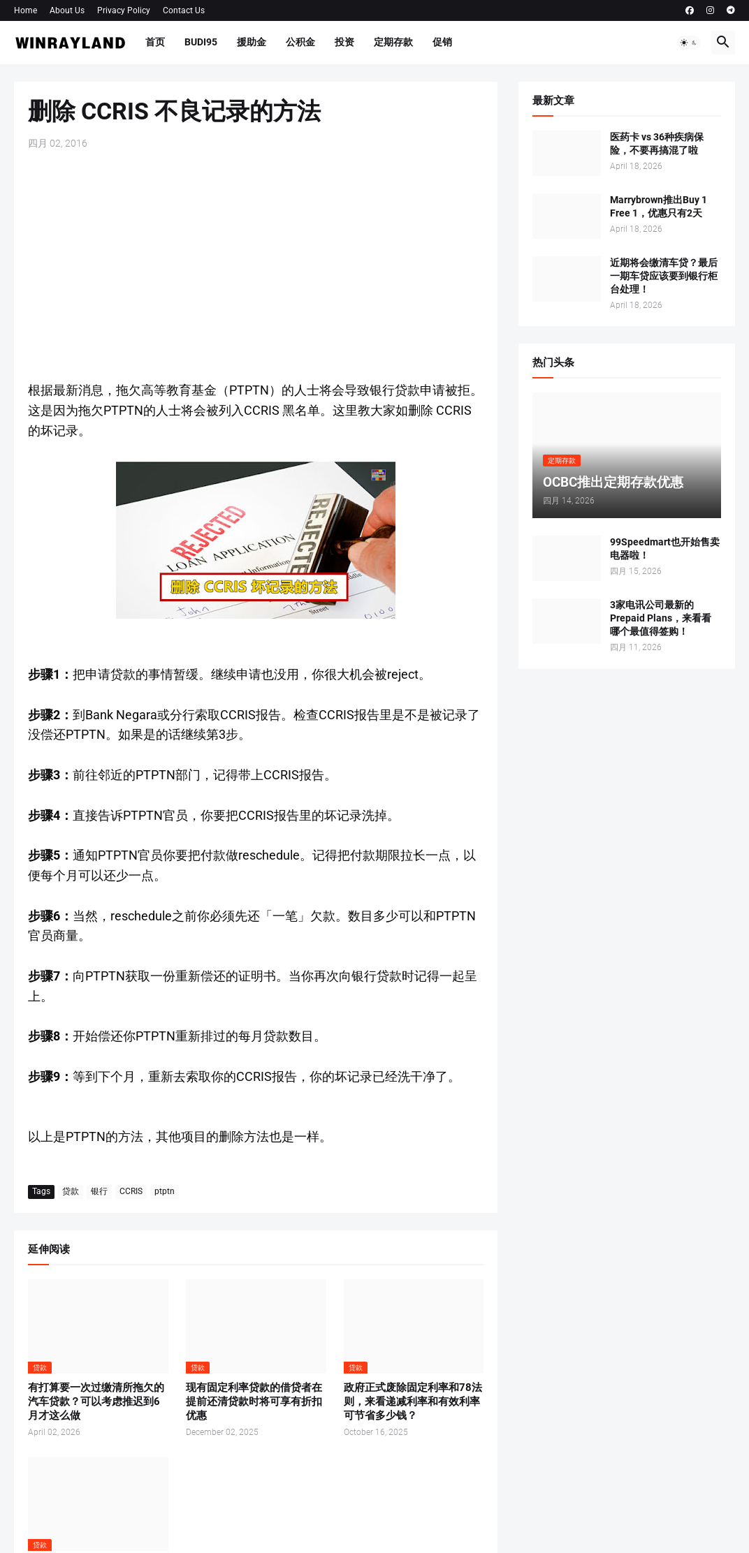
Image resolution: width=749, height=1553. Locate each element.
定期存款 (393, 41)
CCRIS (131, 1191)
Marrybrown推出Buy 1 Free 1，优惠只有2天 (658, 206)
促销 (442, 41)
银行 (99, 1191)
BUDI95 (200, 41)
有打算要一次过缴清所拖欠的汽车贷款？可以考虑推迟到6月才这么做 (96, 1401)
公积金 (300, 41)
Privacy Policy (123, 10)
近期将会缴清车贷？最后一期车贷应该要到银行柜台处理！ (664, 276)
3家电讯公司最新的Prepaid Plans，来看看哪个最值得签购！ (660, 618)
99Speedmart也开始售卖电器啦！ (665, 548)
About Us (67, 10)
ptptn (164, 1191)
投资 (344, 41)
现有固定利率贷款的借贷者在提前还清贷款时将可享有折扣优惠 (254, 1401)
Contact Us (184, 10)
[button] (689, 43)
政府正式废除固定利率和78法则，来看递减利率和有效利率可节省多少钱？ (413, 1401)
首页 (155, 41)
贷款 (70, 1191)
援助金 (251, 41)
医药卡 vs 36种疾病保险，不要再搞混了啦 (657, 143)
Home (25, 10)
